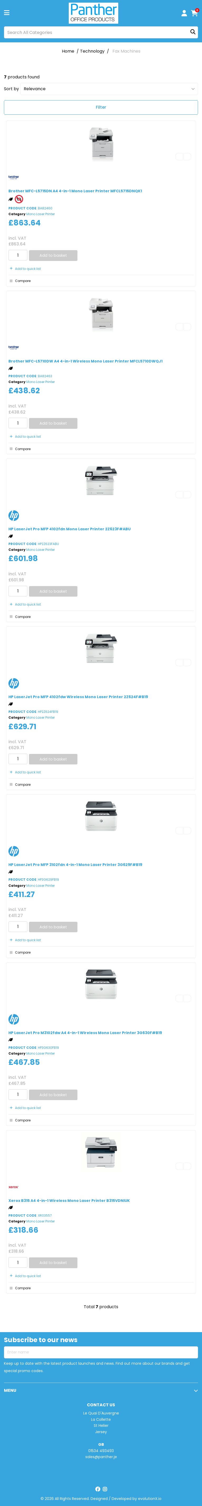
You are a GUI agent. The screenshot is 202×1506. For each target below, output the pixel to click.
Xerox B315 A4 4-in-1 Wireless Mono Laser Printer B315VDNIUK (69, 1200)
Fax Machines (126, 51)
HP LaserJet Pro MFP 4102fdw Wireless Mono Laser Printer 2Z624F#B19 (78, 696)
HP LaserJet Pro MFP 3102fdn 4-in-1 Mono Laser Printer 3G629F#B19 (75, 864)
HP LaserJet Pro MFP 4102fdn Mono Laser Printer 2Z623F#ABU (69, 529)
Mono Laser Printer (40, 214)
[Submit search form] (192, 32)
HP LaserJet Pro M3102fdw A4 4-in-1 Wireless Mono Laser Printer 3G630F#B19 (85, 1032)
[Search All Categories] (101, 32)
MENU (10, 1390)
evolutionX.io (149, 1498)
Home (68, 51)
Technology (92, 51)
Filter (101, 107)
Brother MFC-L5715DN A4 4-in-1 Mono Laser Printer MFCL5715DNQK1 (75, 191)
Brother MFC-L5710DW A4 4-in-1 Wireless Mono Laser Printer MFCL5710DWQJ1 (85, 361)
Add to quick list (24, 268)
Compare (19, 281)
